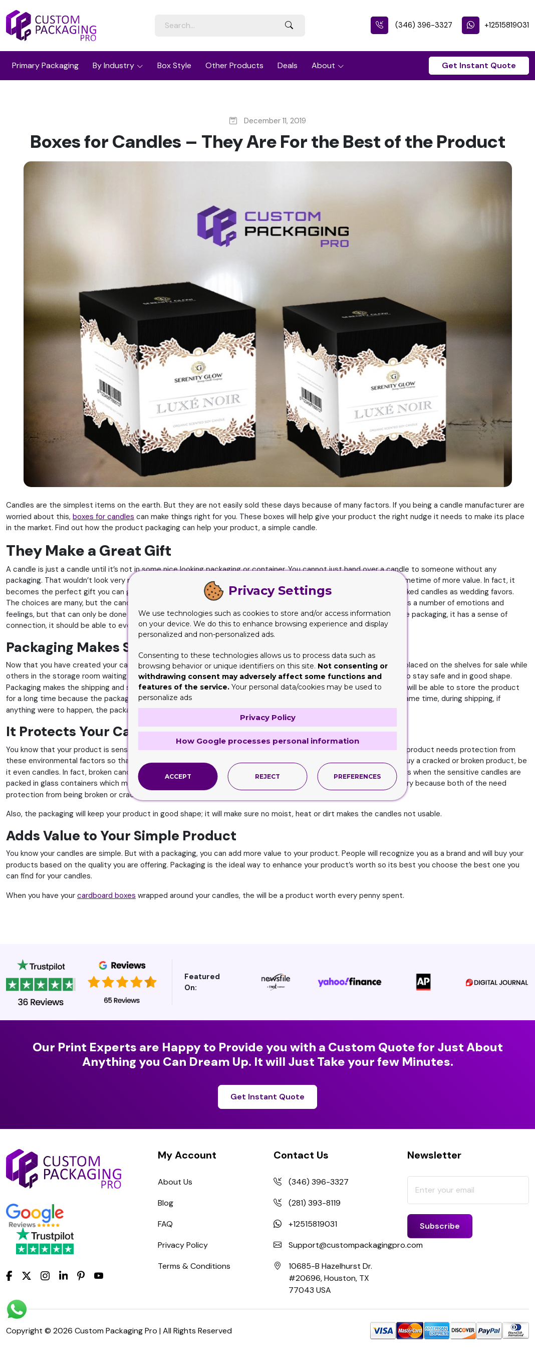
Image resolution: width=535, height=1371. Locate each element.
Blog (165, 1203)
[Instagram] (45, 1276)
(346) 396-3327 (411, 25)
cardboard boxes (106, 895)
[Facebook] (9, 1275)
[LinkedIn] (63, 1275)
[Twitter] (26, 1276)
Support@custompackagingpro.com (356, 1245)
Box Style (174, 65)
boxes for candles (103, 517)
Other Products (234, 65)
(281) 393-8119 (315, 1203)
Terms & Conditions (194, 1266)
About (323, 65)
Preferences (357, 776)
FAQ (165, 1224)
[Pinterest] (81, 1275)
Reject (267, 776)
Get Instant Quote (479, 65)
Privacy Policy (183, 1245)
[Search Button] (289, 25)
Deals (288, 65)
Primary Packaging (45, 65)
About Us (175, 1182)
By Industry (113, 65)
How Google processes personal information (267, 741)
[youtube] (98, 1276)
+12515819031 (495, 25)
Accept (178, 776)
